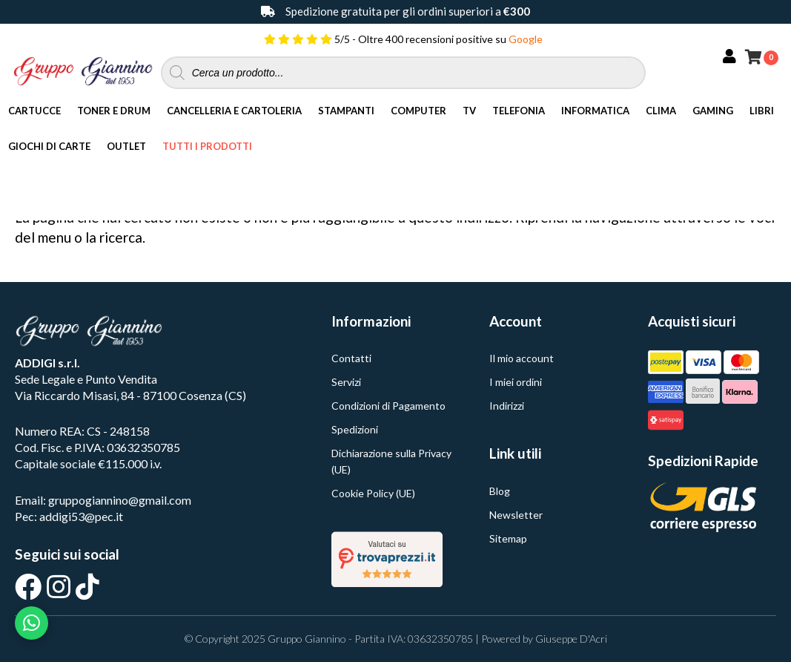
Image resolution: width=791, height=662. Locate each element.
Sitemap (508, 538)
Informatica (595, 111)
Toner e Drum (113, 111)
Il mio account (521, 358)
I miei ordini (515, 382)
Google (526, 39)
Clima (661, 111)
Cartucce (34, 111)
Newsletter (516, 514)
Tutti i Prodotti (207, 146)
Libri (761, 111)
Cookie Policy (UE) (373, 493)
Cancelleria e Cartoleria (234, 111)
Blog (499, 491)
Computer (418, 111)
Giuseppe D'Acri (571, 638)
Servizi (346, 382)
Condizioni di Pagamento (388, 405)
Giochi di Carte (49, 146)
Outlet (126, 146)
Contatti (351, 358)
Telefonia (518, 111)
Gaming (712, 111)
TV (469, 111)
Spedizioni (354, 429)
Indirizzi (506, 405)
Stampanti (346, 111)
